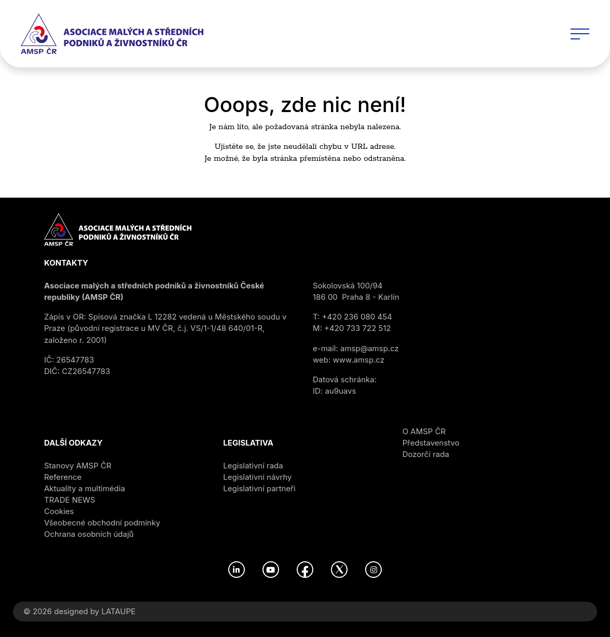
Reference (62, 477)
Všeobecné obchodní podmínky (102, 523)
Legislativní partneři (259, 488)
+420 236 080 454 (357, 317)
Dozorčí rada (426, 454)
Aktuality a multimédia (84, 488)
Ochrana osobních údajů (89, 534)
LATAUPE (118, 611)
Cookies (59, 511)
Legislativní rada (253, 465)
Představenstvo (431, 443)
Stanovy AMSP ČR (78, 465)
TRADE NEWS (69, 500)
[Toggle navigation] (580, 33)
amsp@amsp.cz (369, 348)
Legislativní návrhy (257, 477)
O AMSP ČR (424, 431)
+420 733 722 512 (357, 328)
